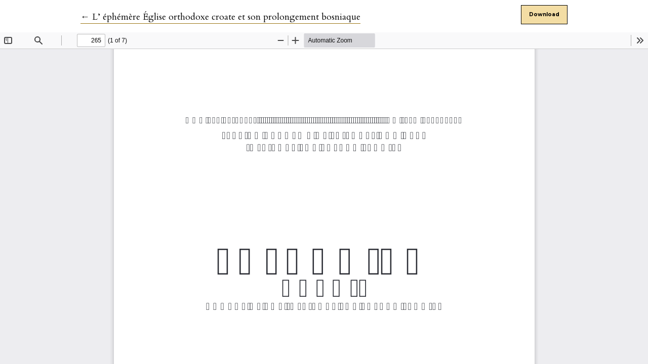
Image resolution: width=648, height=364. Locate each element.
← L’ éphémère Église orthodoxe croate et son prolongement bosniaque (220, 17)
